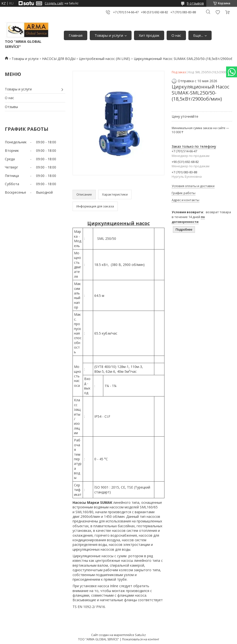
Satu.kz (140, 635)
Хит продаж (149, 35)
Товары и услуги (109, 35)
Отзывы (11, 106)
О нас (176, 35)
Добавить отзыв (217, 12)
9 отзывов (195, 3)
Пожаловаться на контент (140, 639)
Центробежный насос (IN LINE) (104, 58)
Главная (75, 35)
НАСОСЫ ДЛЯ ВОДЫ (58, 58)
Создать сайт (54, 3)
